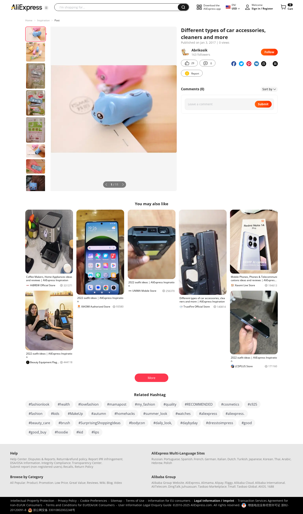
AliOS (262, 486)
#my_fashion (145, 404)
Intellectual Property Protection (32, 501)
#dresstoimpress (219, 423)
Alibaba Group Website (168, 483)
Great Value (77, 483)
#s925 (252, 404)
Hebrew (157, 463)
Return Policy (84, 467)
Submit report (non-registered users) (36, 467)
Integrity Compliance (56, 463)
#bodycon (137, 423)
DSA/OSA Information (25, 463)
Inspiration (43, 20)
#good (247, 423)
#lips (95, 432)
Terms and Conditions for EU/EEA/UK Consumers (80, 505)
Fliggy (229, 483)
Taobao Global (247, 486)
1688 (270, 486)
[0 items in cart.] (286, 7)
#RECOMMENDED (199, 404)
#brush (64, 423)
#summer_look (155, 413)
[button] (46, 7)
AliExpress (192, 483)
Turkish (242, 459)
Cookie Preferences (93, 501)
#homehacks (124, 413)
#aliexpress (208, 413)
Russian (157, 459)
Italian (221, 459)
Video (118, 483)
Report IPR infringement (105, 459)
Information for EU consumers (169, 501)
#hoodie (61, 432)
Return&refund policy (72, 459)
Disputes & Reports (41, 459)
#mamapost (116, 404)
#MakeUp (75, 413)
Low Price (61, 483)
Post (57, 20)
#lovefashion (88, 404)
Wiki (102, 483)
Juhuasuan (189, 486)
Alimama (207, 483)
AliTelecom (159, 486)
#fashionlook (39, 404)
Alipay (219, 483)
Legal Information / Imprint (214, 501)
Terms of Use (135, 501)
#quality (169, 404)
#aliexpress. (235, 413)
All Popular (17, 483)
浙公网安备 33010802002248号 (51, 510)
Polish (168, 463)
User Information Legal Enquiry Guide (144, 505)
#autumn (98, 413)
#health (64, 404)
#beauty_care (39, 423)
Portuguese (172, 459)
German (210, 459)
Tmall (232, 486)
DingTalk (174, 486)
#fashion (36, 413)
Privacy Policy (67, 501)
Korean (268, 459)
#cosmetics (230, 404)
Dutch (231, 459)
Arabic (286, 459)
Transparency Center (87, 463)
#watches (183, 413)
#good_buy (37, 432)
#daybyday (189, 423)
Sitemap (116, 501)
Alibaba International (270, 483)
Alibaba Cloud (244, 483)
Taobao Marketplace (212, 486)
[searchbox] (117, 7)
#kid (79, 432)
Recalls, (68, 467)
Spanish (187, 459)
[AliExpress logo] (26, 7)
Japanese (255, 459)
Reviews (92, 483)
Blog (110, 483)
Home (28, 20)
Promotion (46, 483)
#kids (55, 413)
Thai (277, 459)
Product (32, 483)
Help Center (18, 459)
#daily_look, (162, 423)
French (198, 459)
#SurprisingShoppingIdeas (99, 423)
